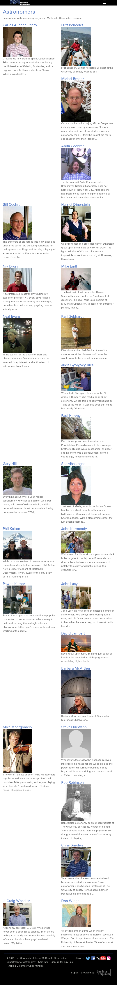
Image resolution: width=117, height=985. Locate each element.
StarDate (43, 962)
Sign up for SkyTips (62, 962)
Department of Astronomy (21, 962)
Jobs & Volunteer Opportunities (25, 966)
